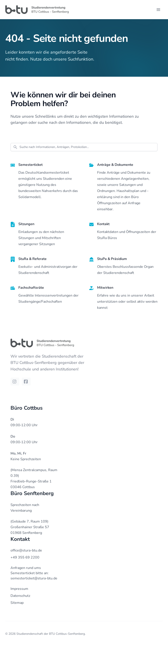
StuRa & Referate (32, 258)
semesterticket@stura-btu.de (33, 578)
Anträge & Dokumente (115, 164)
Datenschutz (20, 595)
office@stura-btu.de (26, 550)
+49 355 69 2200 (24, 557)
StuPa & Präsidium (112, 258)
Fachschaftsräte (31, 287)
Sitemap (17, 602)
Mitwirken (105, 287)
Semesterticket (30, 164)
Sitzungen (26, 224)
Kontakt (103, 224)
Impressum (19, 588)
